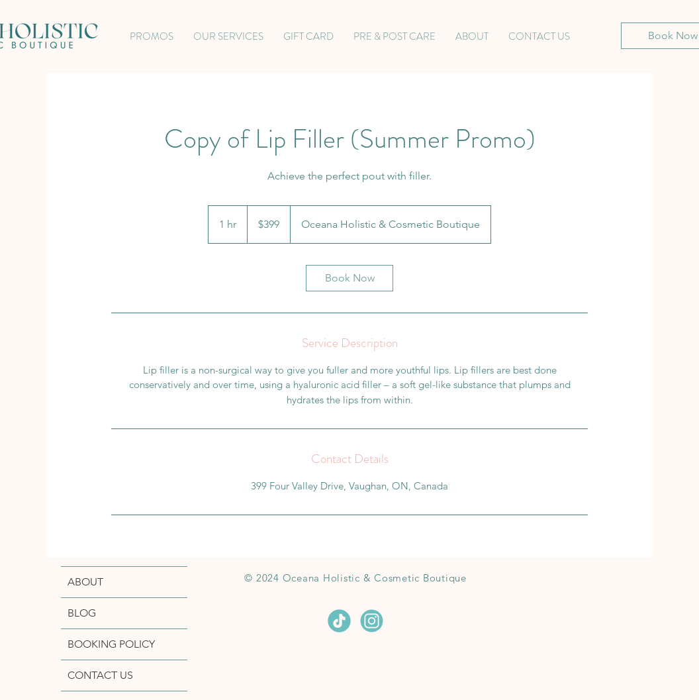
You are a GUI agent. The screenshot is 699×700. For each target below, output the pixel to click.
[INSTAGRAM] (372, 621)
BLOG (82, 613)
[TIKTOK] (339, 621)
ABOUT (85, 581)
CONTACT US (100, 675)
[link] (349, 278)
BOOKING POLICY (111, 644)
